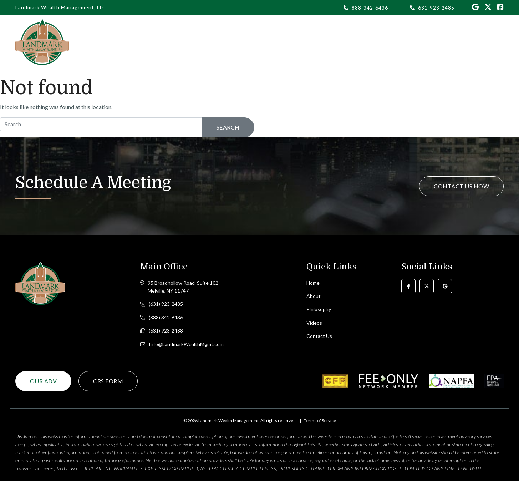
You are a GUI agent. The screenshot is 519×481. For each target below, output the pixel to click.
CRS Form (108, 381)
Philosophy (277, 41)
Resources (423, 41)
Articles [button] (348, 41)
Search (228, 127)
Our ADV (43, 381)
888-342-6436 (370, 8)
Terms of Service (320, 420)
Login (315, 41)
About (313, 296)
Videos (384, 41)
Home (206, 41)
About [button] (239, 41)
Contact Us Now (461, 186)
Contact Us (477, 41)
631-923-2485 (436, 8)
